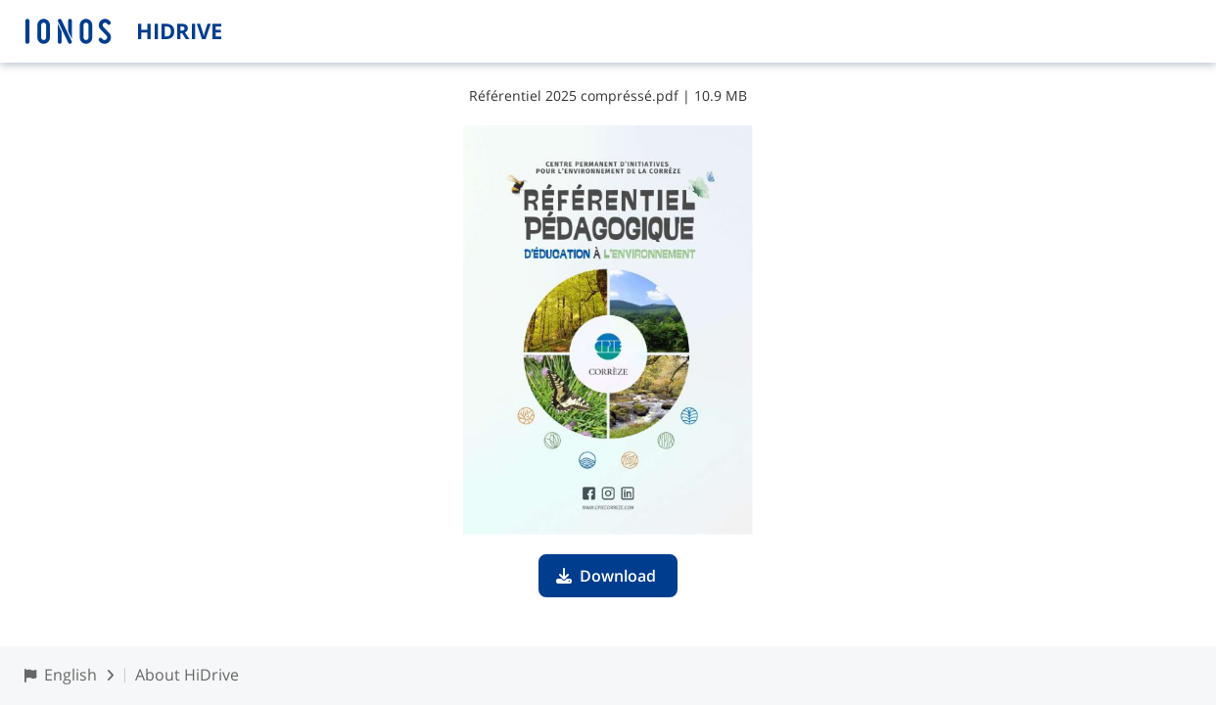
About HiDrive (187, 674)
